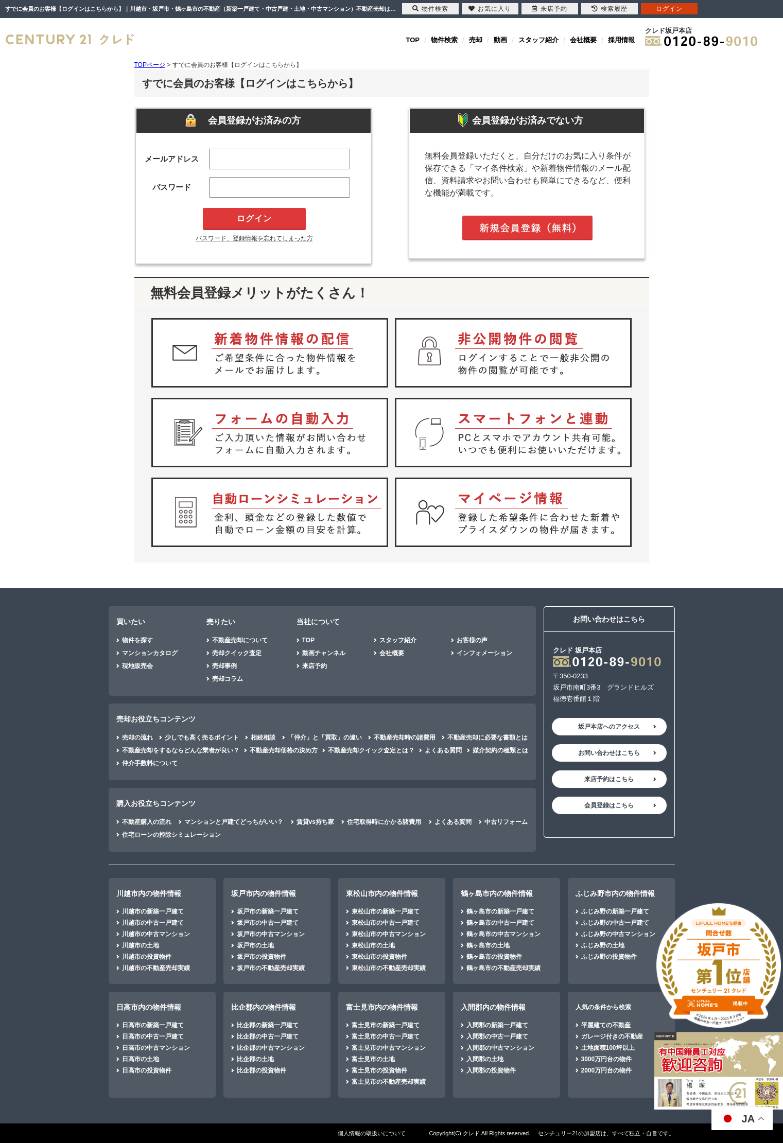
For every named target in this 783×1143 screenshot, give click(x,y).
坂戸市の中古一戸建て (268, 922)
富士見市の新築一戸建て (386, 1025)
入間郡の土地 (484, 1059)
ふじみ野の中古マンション (618, 934)
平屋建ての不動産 (606, 1025)
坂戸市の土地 (255, 945)
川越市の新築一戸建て (153, 911)
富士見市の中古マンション (389, 1047)
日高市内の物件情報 (148, 1007)
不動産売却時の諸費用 (405, 737)
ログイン (669, 8)
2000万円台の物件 (606, 1070)
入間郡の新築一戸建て (497, 1025)
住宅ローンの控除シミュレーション (171, 834)
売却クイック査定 (237, 653)
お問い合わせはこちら (609, 753)
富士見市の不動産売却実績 (389, 1081)
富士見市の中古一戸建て (386, 1036)
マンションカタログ (150, 653)
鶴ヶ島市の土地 (488, 945)
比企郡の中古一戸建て (268, 1036)
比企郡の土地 (255, 1059)
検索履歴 (609, 8)
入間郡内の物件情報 (493, 1007)
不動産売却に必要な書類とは (487, 737)
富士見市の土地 (373, 1059)
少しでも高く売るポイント (202, 737)
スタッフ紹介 (538, 40)
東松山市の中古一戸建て (386, 922)
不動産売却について (240, 640)
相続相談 (263, 737)
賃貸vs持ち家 (315, 821)
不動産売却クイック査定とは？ (371, 750)
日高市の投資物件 (146, 1070)
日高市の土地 (140, 1059)
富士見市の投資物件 (379, 1070)
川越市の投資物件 (146, 956)
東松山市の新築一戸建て (386, 911)
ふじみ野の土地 (602, 945)
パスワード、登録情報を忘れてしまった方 (254, 238)
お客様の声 (472, 640)
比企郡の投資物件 (261, 1070)
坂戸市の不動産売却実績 (271, 968)
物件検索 (444, 40)
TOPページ (149, 64)
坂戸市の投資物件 (261, 956)
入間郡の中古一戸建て (497, 1036)
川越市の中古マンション (156, 934)
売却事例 (224, 666)
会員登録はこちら (609, 805)
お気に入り (489, 8)
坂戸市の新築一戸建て (268, 911)
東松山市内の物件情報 (382, 893)
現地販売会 (137, 666)
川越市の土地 (140, 945)
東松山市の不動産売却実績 (389, 968)
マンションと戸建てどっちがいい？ (233, 821)
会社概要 (583, 40)
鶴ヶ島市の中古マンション (503, 934)
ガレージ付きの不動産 (612, 1036)
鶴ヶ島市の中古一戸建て (500, 922)
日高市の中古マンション (156, 1047)
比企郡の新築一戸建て (268, 1025)
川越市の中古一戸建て (153, 922)
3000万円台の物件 (606, 1059)
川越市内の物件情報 (148, 893)
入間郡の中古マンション (500, 1047)
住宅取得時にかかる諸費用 (384, 821)
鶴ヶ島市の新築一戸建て (500, 911)
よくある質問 (443, 750)
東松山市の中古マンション (389, 934)
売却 (475, 40)
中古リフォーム (506, 821)
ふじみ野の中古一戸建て (615, 922)
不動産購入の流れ (146, 821)
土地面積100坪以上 (608, 1047)
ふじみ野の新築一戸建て (615, 911)
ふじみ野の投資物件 (609, 956)
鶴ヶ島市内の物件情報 (497, 893)
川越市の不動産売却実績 (156, 968)
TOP (413, 40)
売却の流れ (137, 737)
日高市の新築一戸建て (153, 1025)
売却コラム (227, 678)
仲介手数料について (150, 763)
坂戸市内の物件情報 (263, 893)
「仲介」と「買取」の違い (325, 737)
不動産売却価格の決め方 (284, 750)
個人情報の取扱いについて (372, 1133)
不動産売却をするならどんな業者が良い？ (180, 750)
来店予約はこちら (609, 779)
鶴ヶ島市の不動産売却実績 (503, 968)
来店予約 (314, 666)
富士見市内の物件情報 (382, 1007)
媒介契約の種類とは (500, 750)
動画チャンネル (323, 653)
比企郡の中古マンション (271, 1047)
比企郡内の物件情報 (263, 1007)
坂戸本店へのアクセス (609, 726)
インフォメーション (484, 653)
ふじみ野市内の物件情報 (615, 893)
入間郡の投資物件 (491, 1070)
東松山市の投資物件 (379, 956)
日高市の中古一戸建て (153, 1036)
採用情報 (621, 40)
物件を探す (137, 640)
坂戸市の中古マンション (271, 934)
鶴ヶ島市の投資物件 (494, 956)
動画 (500, 40)
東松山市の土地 (373, 945)
